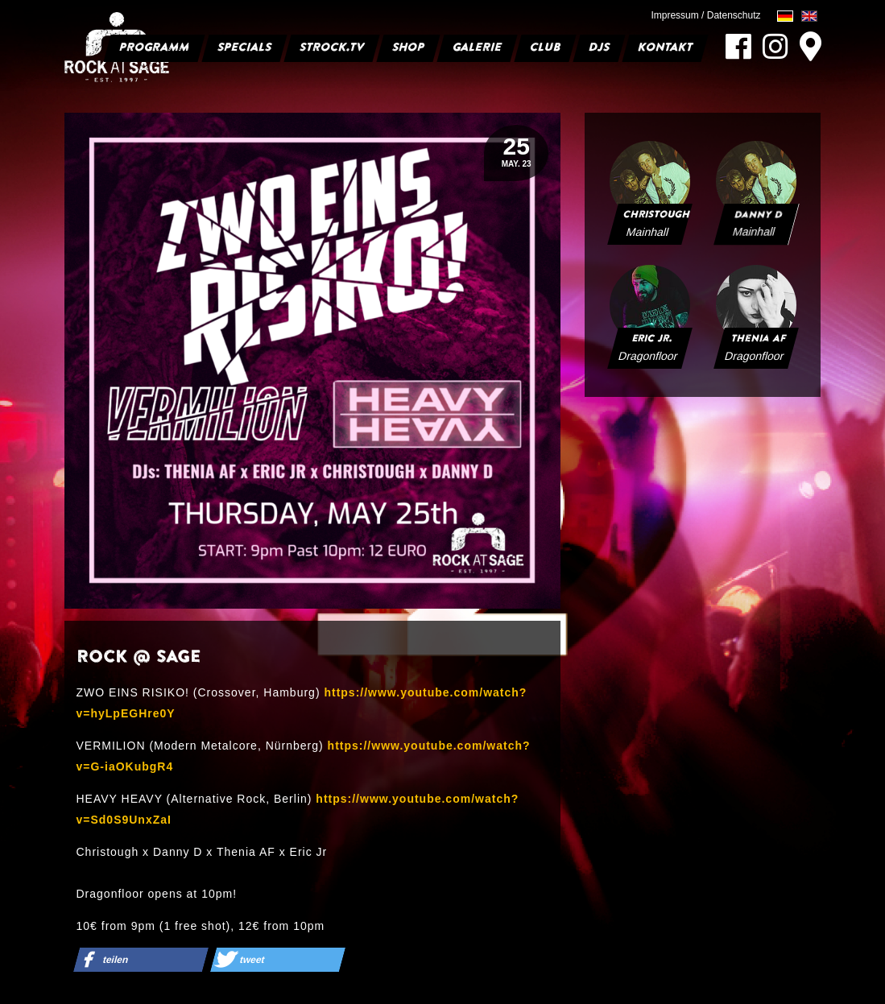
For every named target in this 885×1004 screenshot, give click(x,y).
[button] (140, 960)
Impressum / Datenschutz (705, 15)
